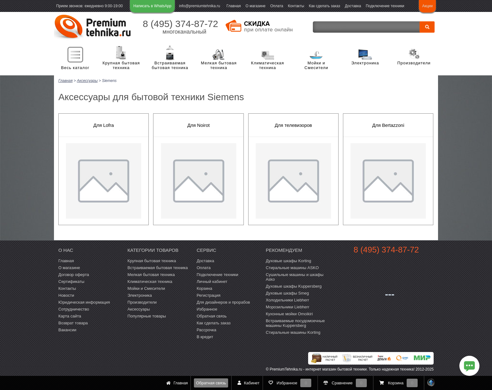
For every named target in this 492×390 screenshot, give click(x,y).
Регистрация (209, 295)
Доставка (353, 6)
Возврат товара (73, 322)
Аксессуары (138, 308)
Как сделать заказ (324, 6)
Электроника (365, 63)
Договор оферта (73, 274)
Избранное (207, 308)
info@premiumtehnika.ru (199, 6)
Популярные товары (146, 315)
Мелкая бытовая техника (219, 65)
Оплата (276, 6)
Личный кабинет (212, 281)
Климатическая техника (267, 65)
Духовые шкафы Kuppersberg (294, 286)
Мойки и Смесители (316, 65)
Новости (66, 295)
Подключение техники (385, 6)
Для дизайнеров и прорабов (223, 302)
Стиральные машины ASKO (292, 267)
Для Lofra (103, 124)
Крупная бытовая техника (121, 65)
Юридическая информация (84, 302)
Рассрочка (207, 329)
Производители (413, 63)
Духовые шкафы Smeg (287, 292)
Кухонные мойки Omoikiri (289, 313)
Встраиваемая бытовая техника (170, 65)
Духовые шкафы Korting (288, 260)
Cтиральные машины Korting (293, 332)
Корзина (204, 288)
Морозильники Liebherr (287, 306)
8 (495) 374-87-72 (180, 24)
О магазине (255, 6)
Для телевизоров (293, 124)
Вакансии (67, 329)
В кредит (205, 336)
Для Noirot (198, 124)
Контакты (296, 6)
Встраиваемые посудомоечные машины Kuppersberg (295, 323)
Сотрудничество (73, 308)
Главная (234, 6)
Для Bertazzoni (388, 124)
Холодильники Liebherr (287, 299)
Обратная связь (211, 383)
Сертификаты (71, 281)
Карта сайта (69, 315)
